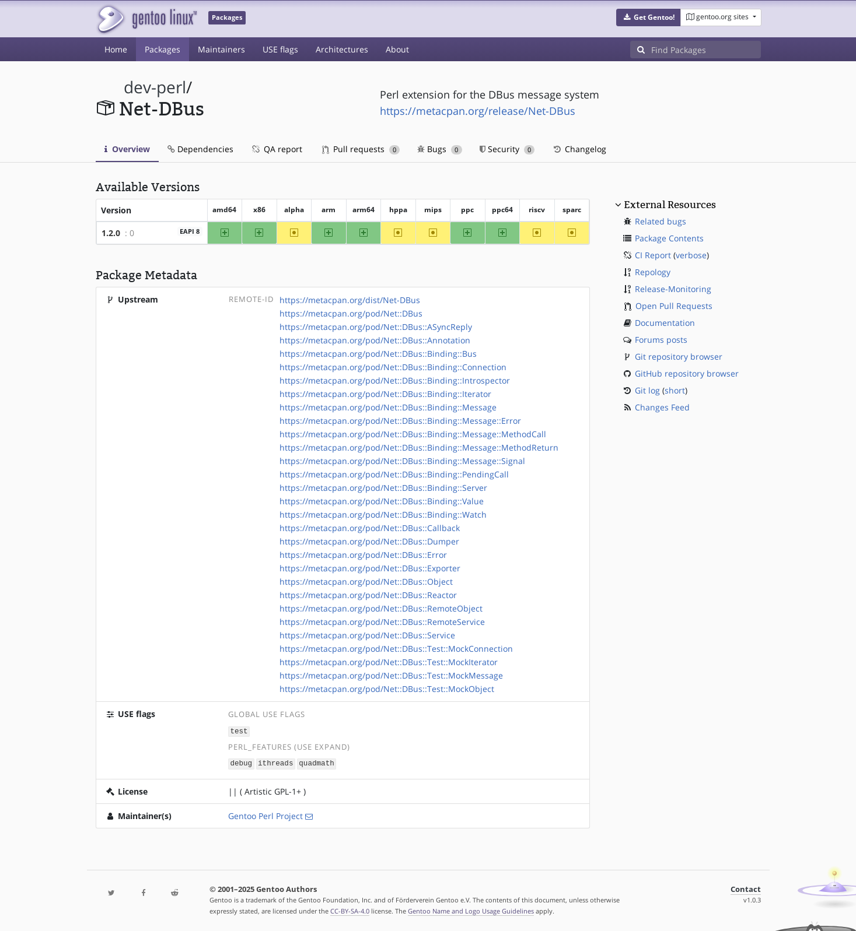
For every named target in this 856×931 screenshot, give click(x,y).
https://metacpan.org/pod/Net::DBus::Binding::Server (383, 487)
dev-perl (155, 87)
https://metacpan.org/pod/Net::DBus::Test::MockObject (386, 688)
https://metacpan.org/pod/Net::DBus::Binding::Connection (392, 367)
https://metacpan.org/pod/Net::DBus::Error (363, 554)
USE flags (280, 49)
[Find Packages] (706, 49)
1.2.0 (111, 232)
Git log (647, 390)
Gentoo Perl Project (265, 814)
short (675, 390)
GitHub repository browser (687, 373)
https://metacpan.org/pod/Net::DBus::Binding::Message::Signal (402, 460)
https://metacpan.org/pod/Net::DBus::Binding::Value (381, 501)
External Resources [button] (670, 204)
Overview (127, 148)
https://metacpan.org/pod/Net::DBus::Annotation (374, 340)
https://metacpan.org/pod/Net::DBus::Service (367, 635)
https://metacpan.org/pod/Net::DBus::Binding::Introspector (394, 380)
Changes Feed (662, 407)
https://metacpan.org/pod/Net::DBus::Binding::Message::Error (400, 420)
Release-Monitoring (673, 288)
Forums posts (661, 339)
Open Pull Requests (673, 305)
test (238, 731)
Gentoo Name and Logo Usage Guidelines (471, 909)
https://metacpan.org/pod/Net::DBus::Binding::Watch (383, 514)
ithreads (275, 763)
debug (241, 763)
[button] (648, 17)
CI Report (653, 255)
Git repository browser (678, 356)
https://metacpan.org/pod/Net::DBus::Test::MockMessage (391, 675)
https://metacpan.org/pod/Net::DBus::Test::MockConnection (396, 648)
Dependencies (200, 148)
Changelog (579, 148)
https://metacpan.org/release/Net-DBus (477, 111)
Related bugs (660, 221)
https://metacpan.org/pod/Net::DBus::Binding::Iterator (385, 393)
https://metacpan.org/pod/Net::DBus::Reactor (368, 594)
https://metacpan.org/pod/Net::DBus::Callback (369, 527)
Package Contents (669, 238)
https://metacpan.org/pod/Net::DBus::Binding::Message (388, 407)
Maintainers (221, 49)
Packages (162, 49)
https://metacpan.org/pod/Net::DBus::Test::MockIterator (388, 661)
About (397, 49)
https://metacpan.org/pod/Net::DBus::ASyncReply (375, 326)
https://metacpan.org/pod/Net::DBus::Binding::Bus (378, 353)
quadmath (316, 763)
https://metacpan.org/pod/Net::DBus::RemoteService (382, 621)
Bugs (439, 148)
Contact (746, 888)
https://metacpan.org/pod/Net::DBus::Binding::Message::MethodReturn (418, 447)
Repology (652, 271)
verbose (691, 255)
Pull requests (361, 148)
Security (507, 148)
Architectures (342, 49)
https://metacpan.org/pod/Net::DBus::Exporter (369, 568)
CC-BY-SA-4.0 (349, 909)
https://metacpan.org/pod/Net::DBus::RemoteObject (381, 608)
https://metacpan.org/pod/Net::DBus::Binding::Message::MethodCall (412, 434)
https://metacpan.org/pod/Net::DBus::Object (366, 581)
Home (115, 49)
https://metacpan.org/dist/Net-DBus (349, 299)
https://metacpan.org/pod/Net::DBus (350, 313)
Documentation (665, 322)
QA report (276, 148)
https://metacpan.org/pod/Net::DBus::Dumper (369, 541)
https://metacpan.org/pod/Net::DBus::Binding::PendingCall (394, 474)
